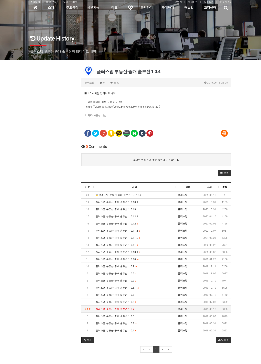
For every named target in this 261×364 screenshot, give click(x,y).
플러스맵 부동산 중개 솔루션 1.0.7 (116, 280)
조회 (224, 187)
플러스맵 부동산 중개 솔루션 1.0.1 (116, 330)
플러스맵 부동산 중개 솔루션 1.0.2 (116, 323)
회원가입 (193, 2)
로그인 (178, 2)
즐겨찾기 (35, 2)
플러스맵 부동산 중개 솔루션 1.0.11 (117, 244)
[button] (224, 173)
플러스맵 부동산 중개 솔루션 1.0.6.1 (117, 287)
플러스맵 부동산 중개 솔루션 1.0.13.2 (119, 195)
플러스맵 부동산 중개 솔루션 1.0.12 (117, 223)
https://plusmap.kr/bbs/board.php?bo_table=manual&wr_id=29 (122, 106)
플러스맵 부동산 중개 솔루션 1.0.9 (116, 266)
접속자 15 (225, 2)
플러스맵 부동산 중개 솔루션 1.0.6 (115, 294)
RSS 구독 (51, 2)
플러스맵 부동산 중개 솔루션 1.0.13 (116, 209)
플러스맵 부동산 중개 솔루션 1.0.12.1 (117, 216)
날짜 (209, 187)
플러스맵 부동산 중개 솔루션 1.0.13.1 (117, 202)
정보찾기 (209, 2)
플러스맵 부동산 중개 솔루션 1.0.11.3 (118, 230)
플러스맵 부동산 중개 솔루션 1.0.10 (117, 259)
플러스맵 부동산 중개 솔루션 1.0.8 (116, 273)
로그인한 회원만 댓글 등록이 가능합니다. (156, 159)
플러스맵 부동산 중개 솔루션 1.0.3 (115, 316)
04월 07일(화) (70, 2)
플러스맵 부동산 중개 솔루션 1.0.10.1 (118, 252)
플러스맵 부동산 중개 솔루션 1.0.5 (116, 302)
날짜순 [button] (223, 340)
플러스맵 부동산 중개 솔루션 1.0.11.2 (118, 237)
